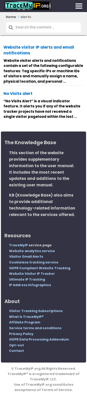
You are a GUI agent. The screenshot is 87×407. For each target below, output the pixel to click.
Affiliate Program (24, 322)
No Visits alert (17, 93)
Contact (16, 350)
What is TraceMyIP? (26, 316)
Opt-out (16, 345)
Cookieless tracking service (33, 262)
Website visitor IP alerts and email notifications (38, 50)
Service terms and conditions (35, 328)
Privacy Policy (21, 334)
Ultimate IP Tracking (27, 279)
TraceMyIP (18, 245)
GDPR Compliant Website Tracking (39, 268)
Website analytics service (32, 251)
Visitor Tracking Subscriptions (36, 311)
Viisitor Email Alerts (26, 256)
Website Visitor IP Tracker (32, 273)
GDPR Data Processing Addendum (39, 339)
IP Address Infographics (30, 285)
